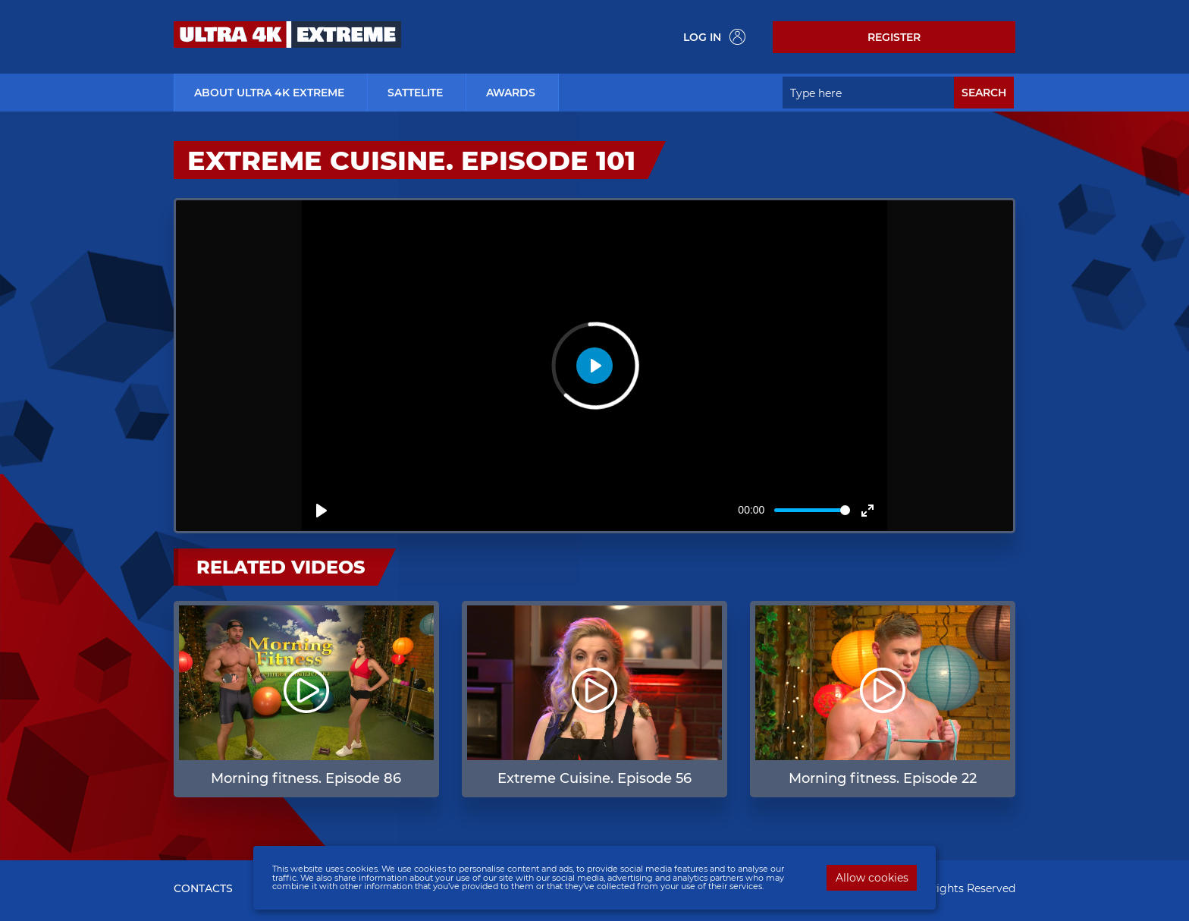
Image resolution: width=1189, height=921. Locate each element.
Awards (510, 92)
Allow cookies (872, 878)
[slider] (812, 510)
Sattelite (415, 92)
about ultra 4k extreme (269, 92)
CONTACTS (203, 888)
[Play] (321, 510)
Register (894, 37)
